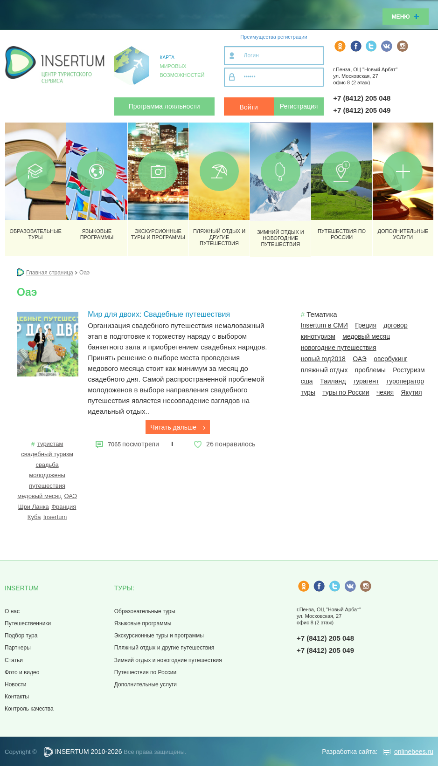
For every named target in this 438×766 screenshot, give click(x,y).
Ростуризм (409, 370)
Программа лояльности (164, 106)
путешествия (47, 485)
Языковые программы (143, 623)
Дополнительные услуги (145, 684)
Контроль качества (29, 708)
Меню (405, 17)
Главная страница (49, 272)
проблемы (370, 370)
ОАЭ (70, 495)
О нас (12, 611)
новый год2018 (323, 358)
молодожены (47, 475)
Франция (63, 506)
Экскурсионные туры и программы (159, 635)
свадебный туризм (47, 454)
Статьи (14, 660)
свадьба (46, 464)
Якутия (411, 392)
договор (395, 325)
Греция (365, 325)
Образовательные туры (144, 611)
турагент (366, 381)
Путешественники (28, 623)
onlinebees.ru (413, 751)
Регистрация (299, 106)
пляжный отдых (324, 370)
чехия (385, 392)
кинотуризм (318, 336)
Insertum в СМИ (324, 325)
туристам (50, 443)
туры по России (345, 392)
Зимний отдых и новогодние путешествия (168, 660)
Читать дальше (177, 427)
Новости (15, 684)
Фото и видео (22, 672)
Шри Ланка (33, 506)
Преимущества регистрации (273, 37)
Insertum (55, 516)
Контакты (17, 696)
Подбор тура (21, 635)
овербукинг (390, 358)
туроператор (405, 381)
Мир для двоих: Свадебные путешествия (159, 314)
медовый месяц (39, 495)
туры (308, 392)
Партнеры (18, 647)
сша (307, 381)
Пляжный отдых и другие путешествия (164, 647)
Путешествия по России (145, 672)
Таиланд (333, 381)
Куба (34, 516)
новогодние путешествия (338, 347)
